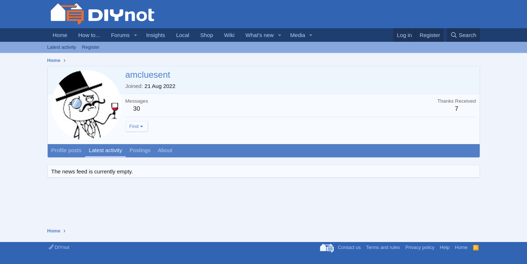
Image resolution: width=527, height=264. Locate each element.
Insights (155, 35)
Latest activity (61, 47)
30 (136, 108)
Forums (120, 35)
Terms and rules (383, 247)
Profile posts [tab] (66, 150)
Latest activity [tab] (105, 150)
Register (90, 47)
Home (60, 35)
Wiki (229, 35)
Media (297, 35)
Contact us (349, 247)
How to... (89, 35)
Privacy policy (419, 247)
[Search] (463, 35)
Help (445, 247)
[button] (135, 35)
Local (182, 35)
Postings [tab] (140, 150)
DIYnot (59, 247)
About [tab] (165, 150)
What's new (259, 35)
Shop (206, 35)
